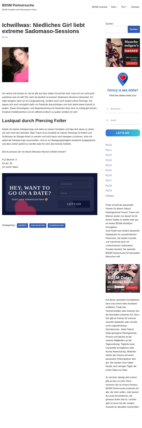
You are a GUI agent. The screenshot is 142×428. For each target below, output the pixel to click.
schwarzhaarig (57, 227)
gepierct (22, 227)
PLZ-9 (4, 37)
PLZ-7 (109, 181)
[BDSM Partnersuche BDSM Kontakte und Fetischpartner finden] (19, 6)
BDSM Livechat (99, 7)
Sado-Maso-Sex (38, 227)
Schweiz (135, 7)
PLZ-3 (109, 160)
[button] (116, 6)
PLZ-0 (109, 145)
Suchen (109, 24)
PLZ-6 (109, 176)
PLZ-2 (109, 155)
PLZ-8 (109, 186)
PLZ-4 (109, 166)
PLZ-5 (109, 171)
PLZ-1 (109, 150)
